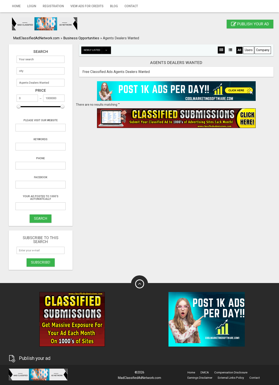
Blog (114, 6)
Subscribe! (40, 262)
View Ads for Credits (87, 6)
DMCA (205, 372)
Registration (53, 6)
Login (31, 6)
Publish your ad (250, 24)
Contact (131, 6)
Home (16, 6)
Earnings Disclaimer (199, 377)
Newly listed (97, 50)
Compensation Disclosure (230, 372)
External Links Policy (231, 377)
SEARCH (40, 218)
